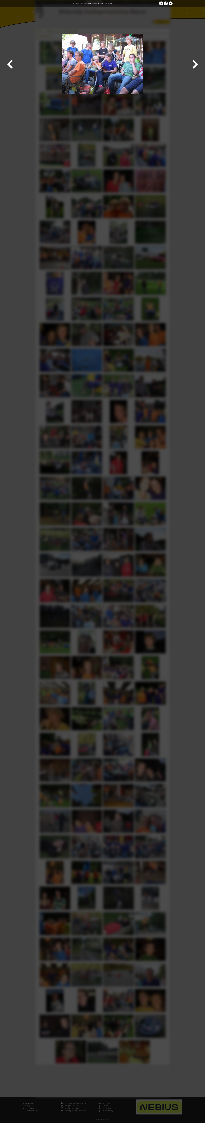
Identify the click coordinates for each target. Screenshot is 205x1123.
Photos (76, 3)
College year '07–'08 (89, 3)
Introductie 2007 (106, 3)
